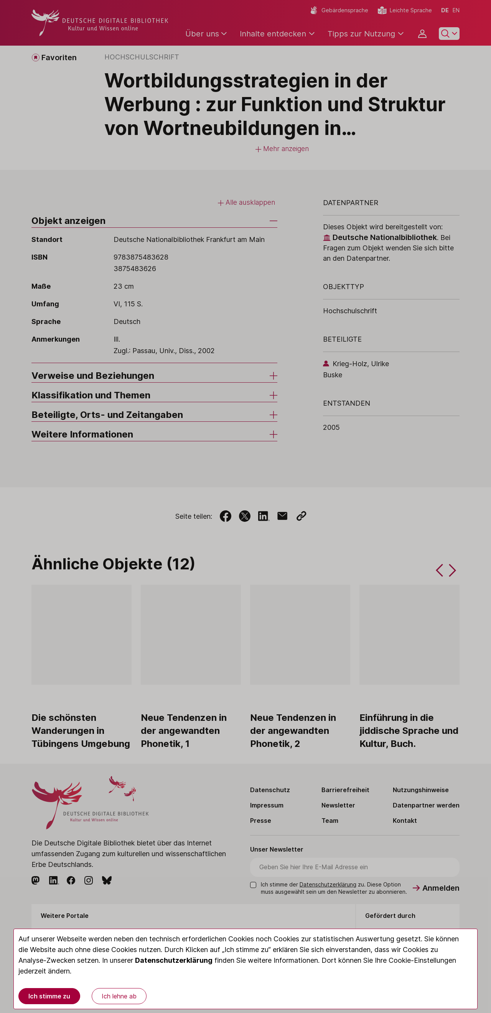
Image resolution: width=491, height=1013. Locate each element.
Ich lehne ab (119, 996)
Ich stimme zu (49, 996)
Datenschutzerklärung (174, 960)
